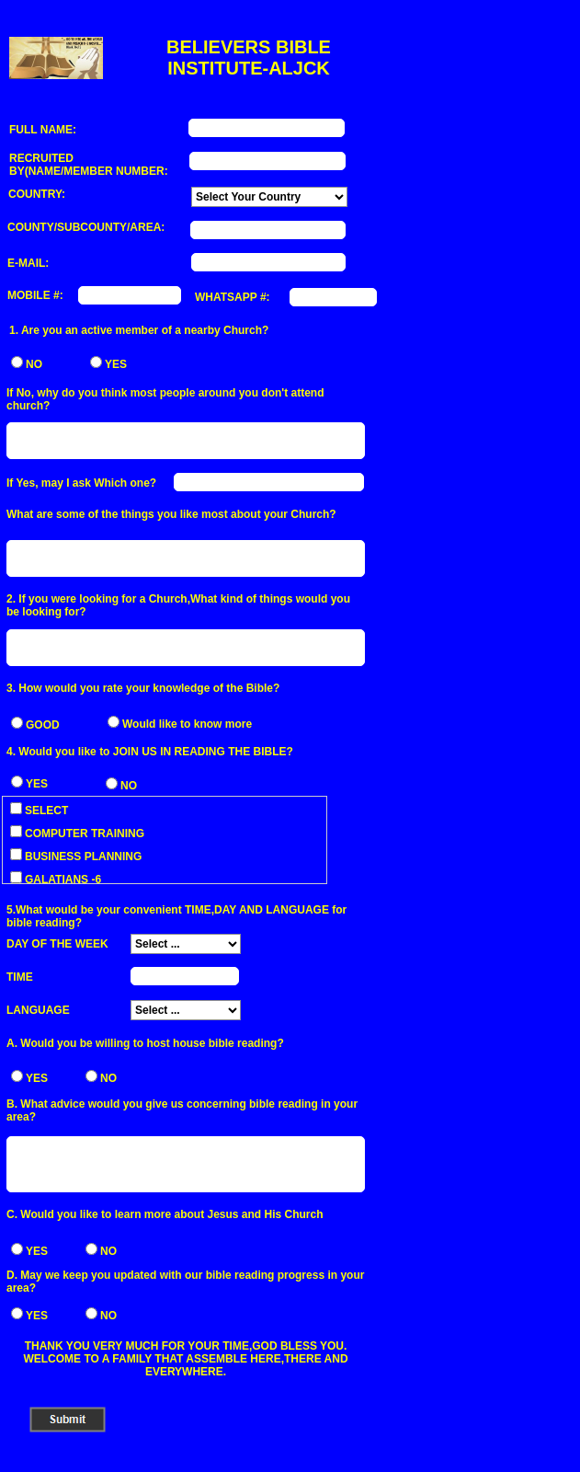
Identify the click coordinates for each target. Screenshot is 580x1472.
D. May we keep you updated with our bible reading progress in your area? (185, 1281)
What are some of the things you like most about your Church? (171, 514)
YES (116, 364)
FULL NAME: (42, 129)
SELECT (39, 810)
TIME (19, 977)
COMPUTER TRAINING (77, 833)
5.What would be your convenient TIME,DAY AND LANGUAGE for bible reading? (176, 916)
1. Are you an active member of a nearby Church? (138, 330)
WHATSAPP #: (232, 297)
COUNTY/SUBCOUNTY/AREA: (86, 227)
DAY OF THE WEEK (57, 943)
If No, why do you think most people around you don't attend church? (165, 399)
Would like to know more (187, 724)
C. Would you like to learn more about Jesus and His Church (165, 1214)
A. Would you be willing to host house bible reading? (145, 1043)
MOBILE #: (35, 295)
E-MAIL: (28, 263)
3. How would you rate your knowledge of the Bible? (142, 688)
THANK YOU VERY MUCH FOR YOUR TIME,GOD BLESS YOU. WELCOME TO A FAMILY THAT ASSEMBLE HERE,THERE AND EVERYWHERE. (185, 1359)
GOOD (43, 725)
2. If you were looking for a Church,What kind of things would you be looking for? (178, 605)
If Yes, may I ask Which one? (81, 483)
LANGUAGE (38, 1010)
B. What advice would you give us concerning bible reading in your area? (182, 1110)
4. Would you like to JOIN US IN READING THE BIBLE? (149, 751)
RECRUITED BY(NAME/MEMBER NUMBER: (88, 165)
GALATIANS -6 (55, 879)
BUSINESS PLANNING (76, 856)
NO (34, 364)
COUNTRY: (36, 194)
